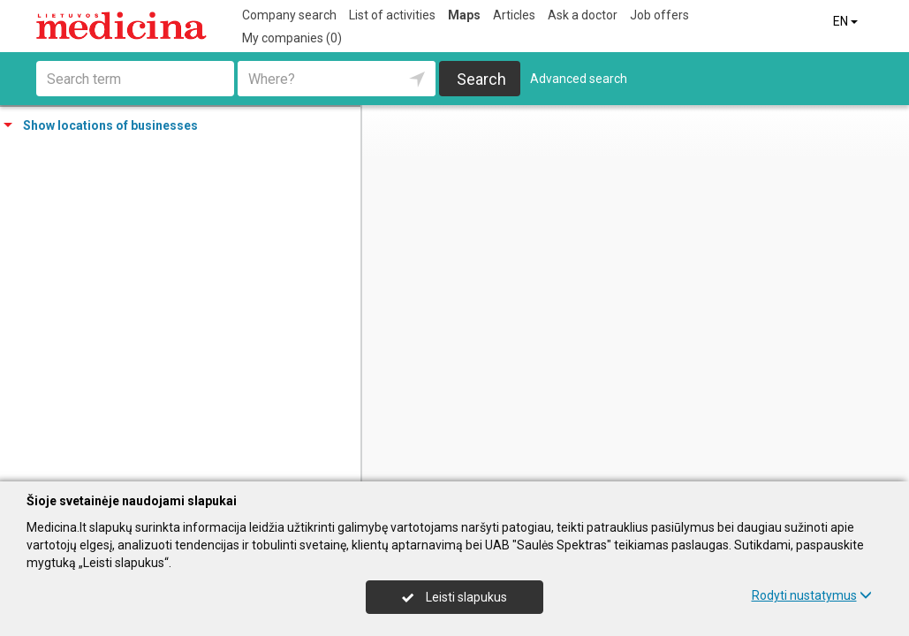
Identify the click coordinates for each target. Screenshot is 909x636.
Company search (289, 15)
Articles (514, 15)
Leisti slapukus (454, 597)
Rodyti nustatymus (812, 595)
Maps (464, 15)
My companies (292, 38)
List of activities (392, 15)
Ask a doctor (582, 15)
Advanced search (578, 79)
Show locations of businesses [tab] (101, 125)
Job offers (659, 15)
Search (481, 79)
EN (846, 21)
